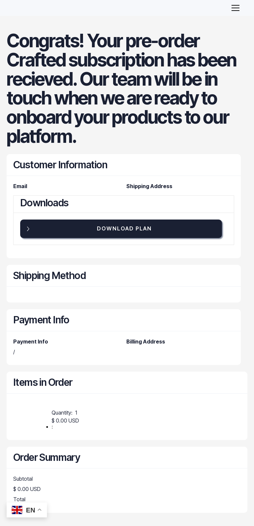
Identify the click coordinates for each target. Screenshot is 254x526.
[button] (234, 8)
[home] (32, 8)
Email (20, 186)
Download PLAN (124, 228)
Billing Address (145, 341)
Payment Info (30, 341)
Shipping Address (149, 186)
